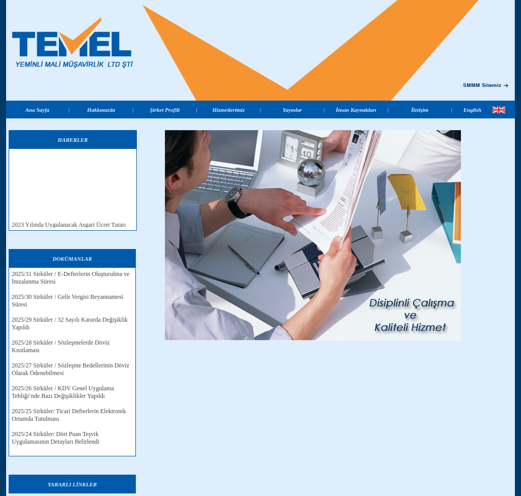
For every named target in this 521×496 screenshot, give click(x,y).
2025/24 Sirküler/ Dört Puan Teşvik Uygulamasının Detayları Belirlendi (55, 437)
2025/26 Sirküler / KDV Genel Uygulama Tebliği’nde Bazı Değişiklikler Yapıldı (63, 392)
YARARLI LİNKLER (72, 484)
